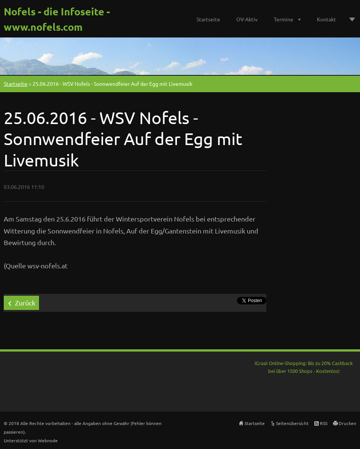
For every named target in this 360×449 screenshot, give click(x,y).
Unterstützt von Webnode (31, 440)
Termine (283, 19)
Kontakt (326, 19)
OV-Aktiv (247, 19)
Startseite (208, 19)
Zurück (25, 303)
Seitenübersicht (292, 423)
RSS (323, 423)
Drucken (347, 423)
